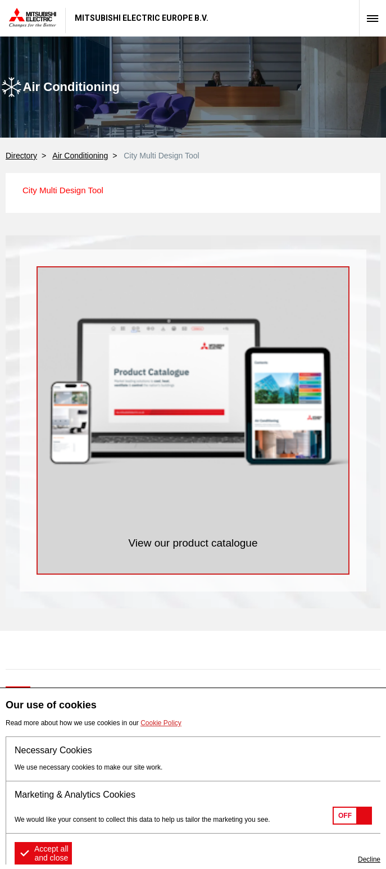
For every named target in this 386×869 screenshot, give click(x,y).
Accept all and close (51, 853)
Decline (369, 859)
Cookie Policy (160, 723)
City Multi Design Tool (62, 190)
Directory (21, 155)
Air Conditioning (80, 155)
